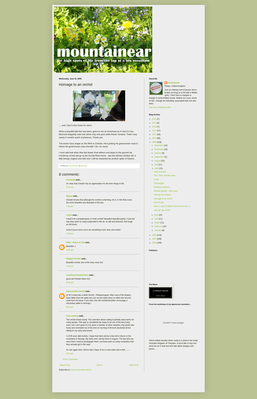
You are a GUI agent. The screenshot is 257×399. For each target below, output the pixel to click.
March (157, 222)
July (156, 164)
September (159, 157)
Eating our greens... (162, 187)
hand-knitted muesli (75, 291)
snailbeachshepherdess (77, 275)
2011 (154, 134)
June (156, 168)
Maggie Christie (73, 259)
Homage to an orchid (163, 199)
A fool (156, 179)
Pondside (70, 180)
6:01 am (69, 353)
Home (99, 365)
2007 (154, 239)
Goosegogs (159, 183)
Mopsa (69, 196)
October (158, 153)
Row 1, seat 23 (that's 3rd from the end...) (172, 206)
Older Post (133, 365)
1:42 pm (69, 233)
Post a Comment (70, 359)
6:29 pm (69, 250)
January (158, 230)
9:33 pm (69, 307)
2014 (154, 123)
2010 (154, 138)
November (159, 149)
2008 (154, 235)
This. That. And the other (164, 175)
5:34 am (69, 187)
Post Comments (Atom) (81, 370)
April (156, 219)
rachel (69, 215)
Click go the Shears (162, 195)
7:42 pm (69, 266)
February (158, 226)
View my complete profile (160, 107)
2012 (154, 131)
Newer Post (65, 365)
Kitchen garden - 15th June (166, 191)
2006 (154, 243)
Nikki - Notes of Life (75, 242)
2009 (154, 142)
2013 (154, 127)
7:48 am (69, 206)
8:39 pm (69, 282)
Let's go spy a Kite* (162, 210)
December (159, 145)
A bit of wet (159, 202)
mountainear (174, 83)
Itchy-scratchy (160, 172)
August (157, 161)
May (156, 215)
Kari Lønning (72, 316)
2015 (154, 119)
